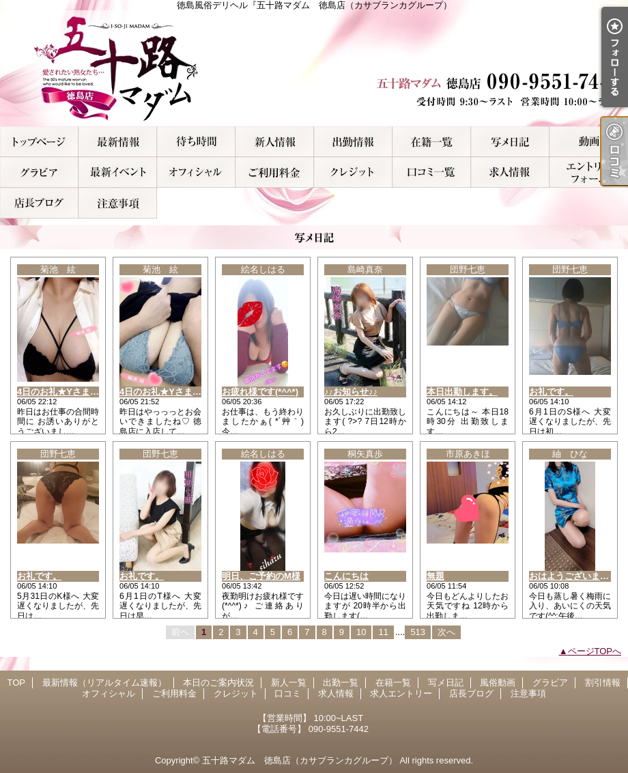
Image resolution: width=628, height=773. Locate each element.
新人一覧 (274, 141)
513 (417, 632)
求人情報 (510, 172)
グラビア (39, 172)
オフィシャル (196, 172)
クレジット (353, 172)
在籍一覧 (431, 141)
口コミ (431, 172)
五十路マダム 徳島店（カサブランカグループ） (299, 760)
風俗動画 (589, 141)
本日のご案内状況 (196, 141)
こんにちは (346, 576)
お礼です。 (551, 391)
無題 (435, 576)
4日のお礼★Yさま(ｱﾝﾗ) (64, 391)
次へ (446, 632)
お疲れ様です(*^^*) (260, 391)
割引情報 (117, 172)
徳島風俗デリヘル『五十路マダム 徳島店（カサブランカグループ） (314, 68)
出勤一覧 (353, 141)
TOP (39, 141)
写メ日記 (510, 141)
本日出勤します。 (462, 391)
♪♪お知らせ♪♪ (350, 391)
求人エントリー (589, 172)
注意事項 (117, 203)
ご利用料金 (274, 172)
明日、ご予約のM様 (261, 576)
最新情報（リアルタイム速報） (117, 141)
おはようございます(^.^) (578, 576)
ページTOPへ (595, 651)
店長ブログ (39, 203)
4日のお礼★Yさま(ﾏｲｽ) (166, 391)
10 (361, 632)
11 (383, 632)
